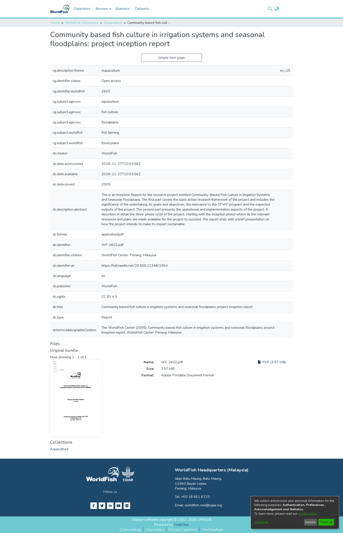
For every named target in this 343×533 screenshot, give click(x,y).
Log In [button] (286, 8)
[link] (59, 449)
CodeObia (181, 524)
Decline (310, 522)
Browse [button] (102, 8)
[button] (270, 8)
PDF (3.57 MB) (272, 362)
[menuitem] (103, 8)
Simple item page (171, 57)
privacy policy (307, 514)
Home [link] (55, 22)
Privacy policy (154, 530)
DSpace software (144, 519)
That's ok (326, 522)
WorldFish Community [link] (81, 22)
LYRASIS (205, 519)
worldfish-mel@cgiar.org (203, 505)
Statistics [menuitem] (123, 8)
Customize (261, 522)
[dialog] (295, 513)
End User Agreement (183, 530)
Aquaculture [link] (113, 22)
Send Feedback (212, 530)
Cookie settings (130, 530)
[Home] (59, 8)
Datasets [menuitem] (142, 8)
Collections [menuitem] (82, 8)
